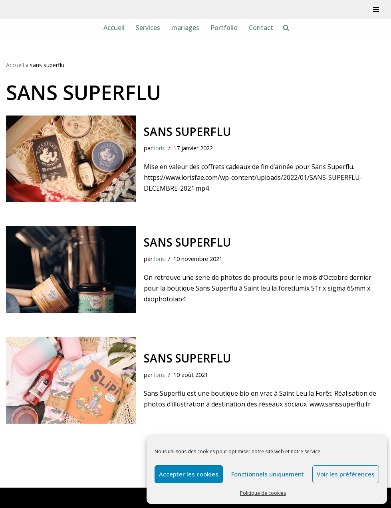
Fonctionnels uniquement (267, 474)
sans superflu (187, 131)
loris (159, 148)
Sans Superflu (187, 358)
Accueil (114, 27)
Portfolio (224, 27)
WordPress (85, 497)
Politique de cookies (263, 493)
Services (148, 27)
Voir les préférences (346, 474)
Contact (261, 27)
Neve (14, 497)
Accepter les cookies (188, 474)
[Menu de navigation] (376, 9)
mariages (185, 27)
